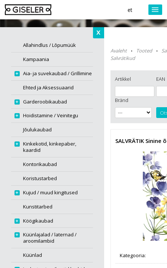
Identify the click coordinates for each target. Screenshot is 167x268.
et (130, 9)
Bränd (121, 100)
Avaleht (118, 50)
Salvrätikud (122, 58)
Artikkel (123, 79)
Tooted (144, 50)
